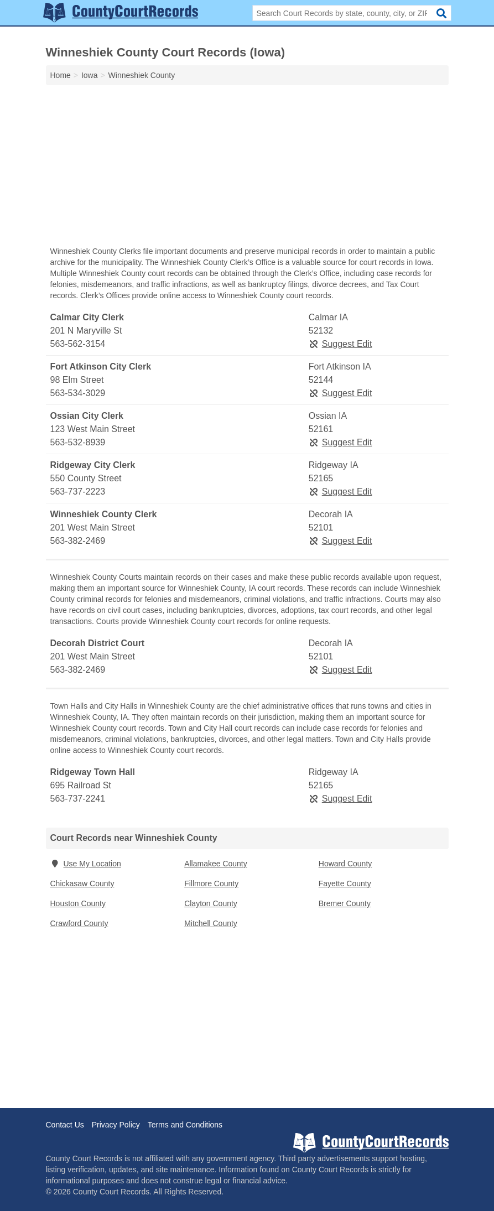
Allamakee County (215, 863)
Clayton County (210, 903)
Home (60, 75)
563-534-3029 (78, 393)
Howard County (345, 863)
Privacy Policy (116, 1124)
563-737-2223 (78, 491)
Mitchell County (210, 923)
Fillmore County (211, 883)
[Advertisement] (247, 168)
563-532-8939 (78, 442)
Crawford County (79, 923)
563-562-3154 (78, 344)
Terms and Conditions (185, 1124)
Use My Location (85, 863)
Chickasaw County (82, 883)
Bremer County (345, 903)
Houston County (78, 903)
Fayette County (345, 883)
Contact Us (65, 1124)
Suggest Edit (340, 344)
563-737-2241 (78, 798)
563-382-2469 (78, 540)
